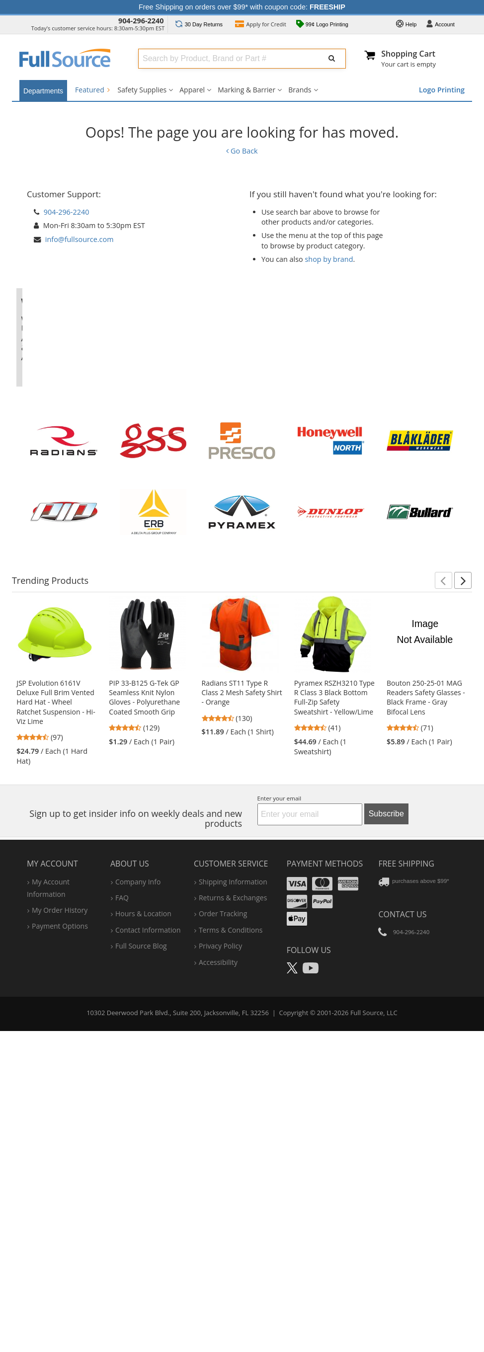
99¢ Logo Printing (322, 25)
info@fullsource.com (79, 239)
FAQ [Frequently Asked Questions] (122, 1198)
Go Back (241, 151)
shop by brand (329, 259)
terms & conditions (231, 1230)
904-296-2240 (141, 20)
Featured (92, 89)
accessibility (218, 1263)
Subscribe (386, 1114)
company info (138, 1182)
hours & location (143, 1214)
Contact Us (402, 1214)
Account (440, 24)
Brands (299, 89)
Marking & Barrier (246, 89)
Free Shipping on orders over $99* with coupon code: (242, 7)
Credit (260, 25)
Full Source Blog (141, 1246)
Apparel (192, 89)
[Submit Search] (331, 58)
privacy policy (220, 1246)
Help (406, 24)
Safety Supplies (142, 89)
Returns (199, 24)
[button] (443, 881)
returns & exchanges (233, 1198)
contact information (148, 1230)
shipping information (233, 1182)
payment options (60, 1226)
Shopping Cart (408, 53)
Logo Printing (442, 89)
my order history (59, 1210)
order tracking (223, 1214)
